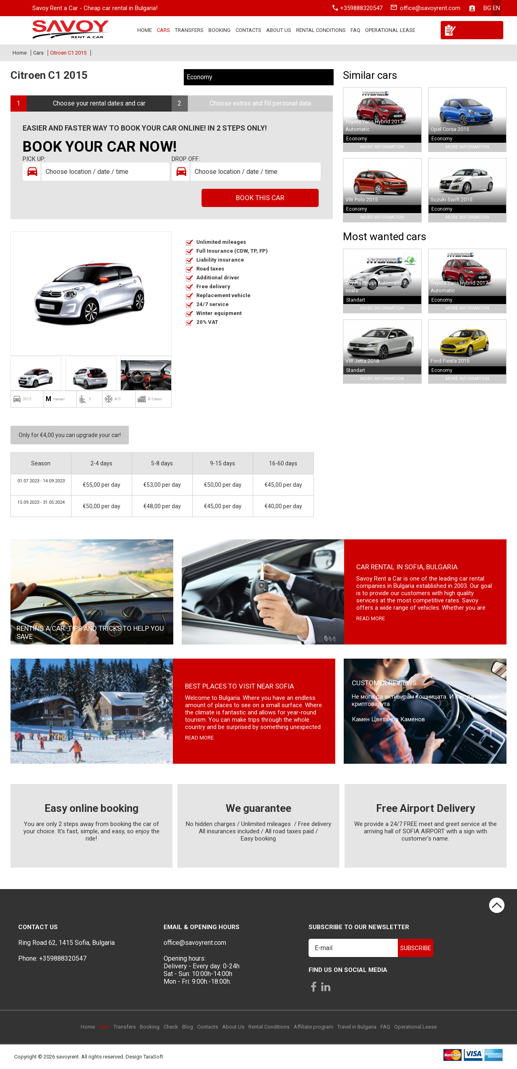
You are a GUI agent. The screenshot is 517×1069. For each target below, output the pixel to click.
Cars (163, 30)
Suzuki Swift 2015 (451, 199)
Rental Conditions (321, 30)
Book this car (260, 198)
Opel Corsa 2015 (450, 129)
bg (487, 8)
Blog (187, 1027)
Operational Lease (390, 30)
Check (171, 1027)
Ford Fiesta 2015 (450, 361)
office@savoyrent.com (430, 8)
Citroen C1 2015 (68, 53)
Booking (219, 30)
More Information (382, 147)
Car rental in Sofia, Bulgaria (407, 567)
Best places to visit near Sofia (239, 686)
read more (370, 618)
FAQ (355, 30)
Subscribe (415, 948)
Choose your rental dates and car (99, 103)
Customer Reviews (384, 683)
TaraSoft (153, 1057)
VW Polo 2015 (361, 199)
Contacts (248, 30)
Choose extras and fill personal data (260, 103)
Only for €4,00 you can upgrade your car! (70, 435)
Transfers (189, 30)
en (496, 8)
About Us (278, 30)
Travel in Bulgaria (356, 1027)
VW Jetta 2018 (362, 361)
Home (144, 30)
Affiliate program (313, 1027)
